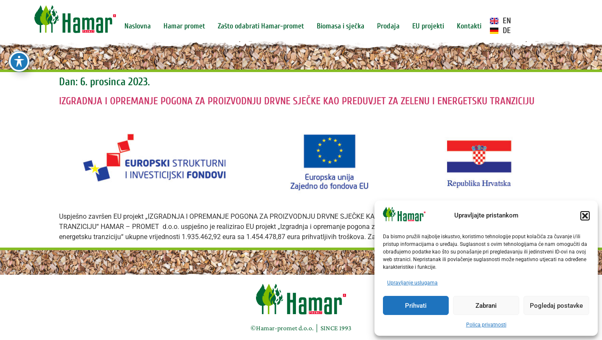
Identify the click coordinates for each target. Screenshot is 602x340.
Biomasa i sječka (340, 26)
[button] (585, 216)
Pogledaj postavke (556, 305)
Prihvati (416, 305)
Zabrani (486, 305)
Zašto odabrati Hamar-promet (261, 26)
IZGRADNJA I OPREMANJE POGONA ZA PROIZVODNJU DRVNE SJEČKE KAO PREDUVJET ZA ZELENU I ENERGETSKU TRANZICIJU (296, 101)
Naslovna (137, 26)
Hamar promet (184, 26)
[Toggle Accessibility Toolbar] (19, 61)
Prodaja (388, 26)
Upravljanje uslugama (412, 283)
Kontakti (469, 26)
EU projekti (428, 26)
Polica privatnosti (486, 325)
